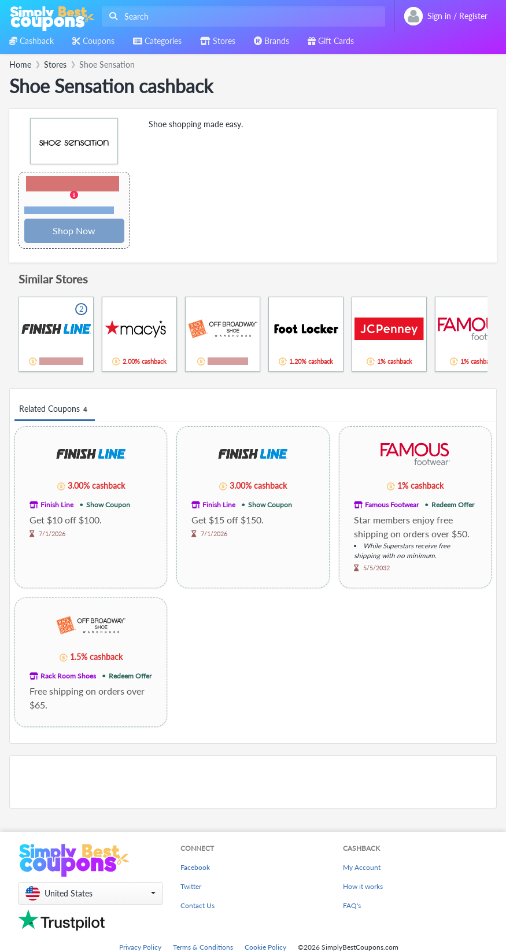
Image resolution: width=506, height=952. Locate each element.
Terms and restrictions (69, 210)
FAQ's (352, 905)
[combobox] (241, 16)
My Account (362, 867)
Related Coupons (54, 409)
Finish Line (56, 504)
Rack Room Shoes (68, 675)
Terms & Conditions (203, 947)
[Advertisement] (253, 782)
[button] (74, 195)
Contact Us (197, 905)
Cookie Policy (265, 947)
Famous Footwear (392, 504)
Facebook (195, 867)
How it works (363, 886)
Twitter (190, 886)
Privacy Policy (140, 947)
